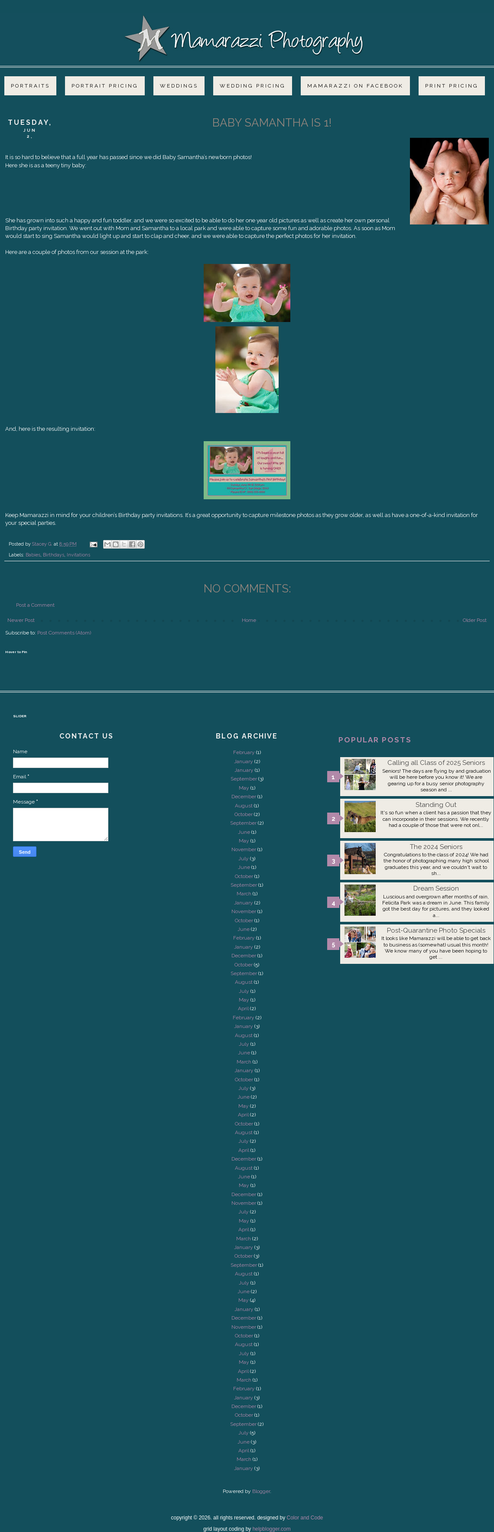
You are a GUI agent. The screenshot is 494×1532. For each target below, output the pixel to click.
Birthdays (53, 555)
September (244, 779)
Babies (33, 555)
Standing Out (436, 805)
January (243, 761)
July (243, 858)
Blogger (261, 1491)
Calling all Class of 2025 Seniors (436, 763)
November (243, 849)
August (244, 806)
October (243, 814)
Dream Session (436, 888)
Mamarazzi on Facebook (355, 86)
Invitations (78, 555)
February (244, 752)
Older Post (475, 620)
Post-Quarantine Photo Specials (436, 930)
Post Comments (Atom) (64, 633)
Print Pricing (451, 86)
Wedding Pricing (253, 86)
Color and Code (304, 1518)
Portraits (30, 86)
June (244, 832)
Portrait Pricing (105, 86)
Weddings (179, 86)
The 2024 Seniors (436, 847)
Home (249, 620)
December (243, 797)
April (243, 1008)
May (244, 788)
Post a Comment (35, 605)
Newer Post (21, 620)
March (244, 894)
